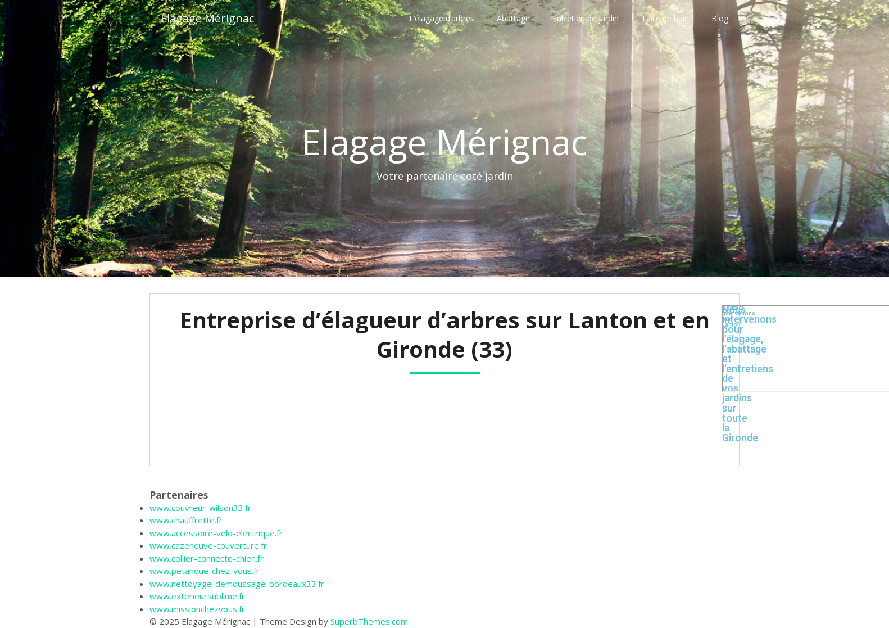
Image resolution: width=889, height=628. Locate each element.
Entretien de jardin (585, 18)
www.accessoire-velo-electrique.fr (216, 533)
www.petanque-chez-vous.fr (204, 570)
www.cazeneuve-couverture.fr (208, 545)
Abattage (513, 18)
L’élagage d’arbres (441, 18)
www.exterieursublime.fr (197, 596)
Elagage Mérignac (207, 18)
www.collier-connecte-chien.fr (206, 558)
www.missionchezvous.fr (197, 609)
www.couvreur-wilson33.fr (200, 507)
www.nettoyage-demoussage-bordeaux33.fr (236, 583)
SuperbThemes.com (369, 621)
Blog (719, 18)
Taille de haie (665, 18)
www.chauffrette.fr (186, 520)
